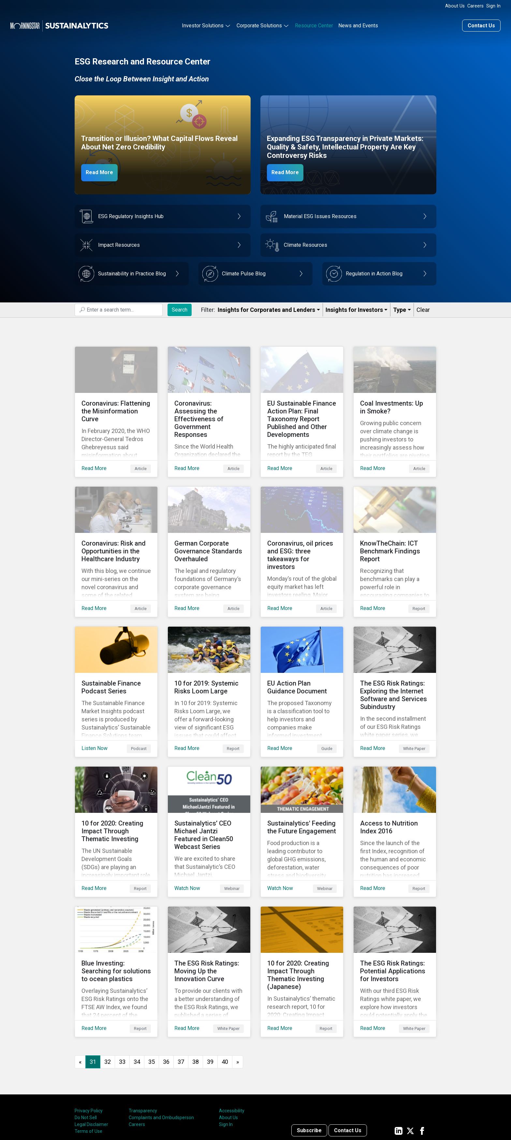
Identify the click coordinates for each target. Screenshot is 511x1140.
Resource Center (314, 24)
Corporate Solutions (259, 24)
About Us (455, 6)
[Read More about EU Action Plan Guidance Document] (302, 664)
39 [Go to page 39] (210, 1007)
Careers (475, 6)
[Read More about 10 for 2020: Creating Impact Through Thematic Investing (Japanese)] (302, 923)
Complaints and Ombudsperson (161, 1063)
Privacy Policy (89, 1057)
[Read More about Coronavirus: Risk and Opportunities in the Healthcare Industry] (116, 534)
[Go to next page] (237, 1008)
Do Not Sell (86, 1063)
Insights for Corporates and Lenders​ (266, 308)
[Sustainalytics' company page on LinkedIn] (398, 1077)
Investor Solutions (203, 24)
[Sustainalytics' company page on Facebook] (422, 1077)
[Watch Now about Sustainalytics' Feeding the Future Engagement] (302, 793)
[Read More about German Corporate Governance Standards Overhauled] (209, 534)
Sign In (493, 6)
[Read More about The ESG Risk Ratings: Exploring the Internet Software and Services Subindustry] (395, 664)
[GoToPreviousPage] (80, 1008)
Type (399, 308)
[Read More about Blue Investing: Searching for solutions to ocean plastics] (116, 923)
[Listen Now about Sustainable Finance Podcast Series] (116, 664)
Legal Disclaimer (91, 1070)
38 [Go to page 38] (195, 1007)
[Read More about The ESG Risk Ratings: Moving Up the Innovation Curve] (209, 923)
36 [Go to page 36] (166, 1007)
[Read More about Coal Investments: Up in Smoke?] (395, 405)
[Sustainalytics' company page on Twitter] (410, 1077)
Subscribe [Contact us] (309, 1077)
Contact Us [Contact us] (481, 24)
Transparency (143, 1057)
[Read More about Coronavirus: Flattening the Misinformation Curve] (116, 405)
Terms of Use (88, 1077)
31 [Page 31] (93, 1007)
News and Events (358, 24)
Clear (423, 308)
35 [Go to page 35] (151, 1007)
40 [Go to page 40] (225, 1007)
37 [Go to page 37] (181, 1007)
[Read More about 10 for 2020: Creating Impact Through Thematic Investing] (116, 793)
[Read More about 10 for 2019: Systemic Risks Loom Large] (209, 664)
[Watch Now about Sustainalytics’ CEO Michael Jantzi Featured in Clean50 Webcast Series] (209, 793)
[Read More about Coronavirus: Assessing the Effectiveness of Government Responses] (209, 405)
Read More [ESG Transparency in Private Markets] (288, 170)
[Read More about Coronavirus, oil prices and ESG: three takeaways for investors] (302, 534)
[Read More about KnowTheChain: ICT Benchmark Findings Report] (395, 534)
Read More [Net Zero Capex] (103, 170)
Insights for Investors (354, 308)
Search (179, 308)
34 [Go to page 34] (137, 1007)
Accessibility (231, 1057)
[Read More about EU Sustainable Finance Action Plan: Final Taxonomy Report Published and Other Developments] (302, 405)
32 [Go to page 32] (107, 1007)
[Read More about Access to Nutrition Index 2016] (395, 793)
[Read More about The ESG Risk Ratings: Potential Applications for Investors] (395, 923)
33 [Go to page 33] (122, 1007)
